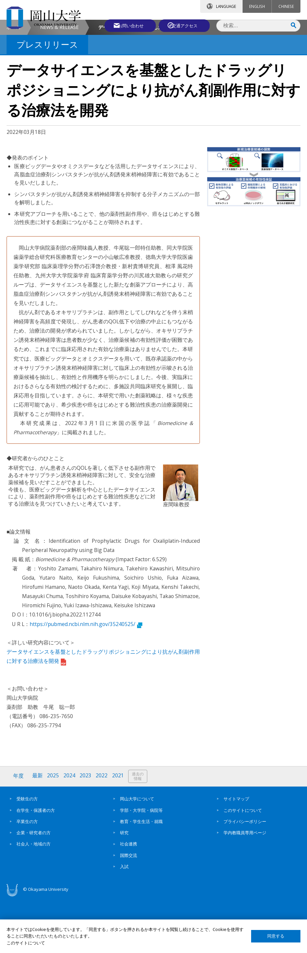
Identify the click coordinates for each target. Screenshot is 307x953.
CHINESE (286, 6)
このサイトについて (243, 865)
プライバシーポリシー (245, 876)
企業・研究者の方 (33, 887)
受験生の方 (27, 854)
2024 (70, 831)
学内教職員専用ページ (245, 887)
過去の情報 (139, 831)
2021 (119, 831)
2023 (86, 831)
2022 (103, 831)
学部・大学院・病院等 (141, 865)
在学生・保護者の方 (35, 865)
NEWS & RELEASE (59, 82)
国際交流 (128, 910)
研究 (124, 887)
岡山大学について (137, 854)
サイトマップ (236, 854)
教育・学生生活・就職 (141, 876)
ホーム (13, 82)
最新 (38, 831)
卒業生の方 (27, 876)
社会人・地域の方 (33, 899)
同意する (275, 936)
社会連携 (128, 899)
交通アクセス (186, 25)
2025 (53, 831)
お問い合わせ (127, 25)
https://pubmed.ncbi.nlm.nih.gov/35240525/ (86, 679)
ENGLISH (257, 6)
